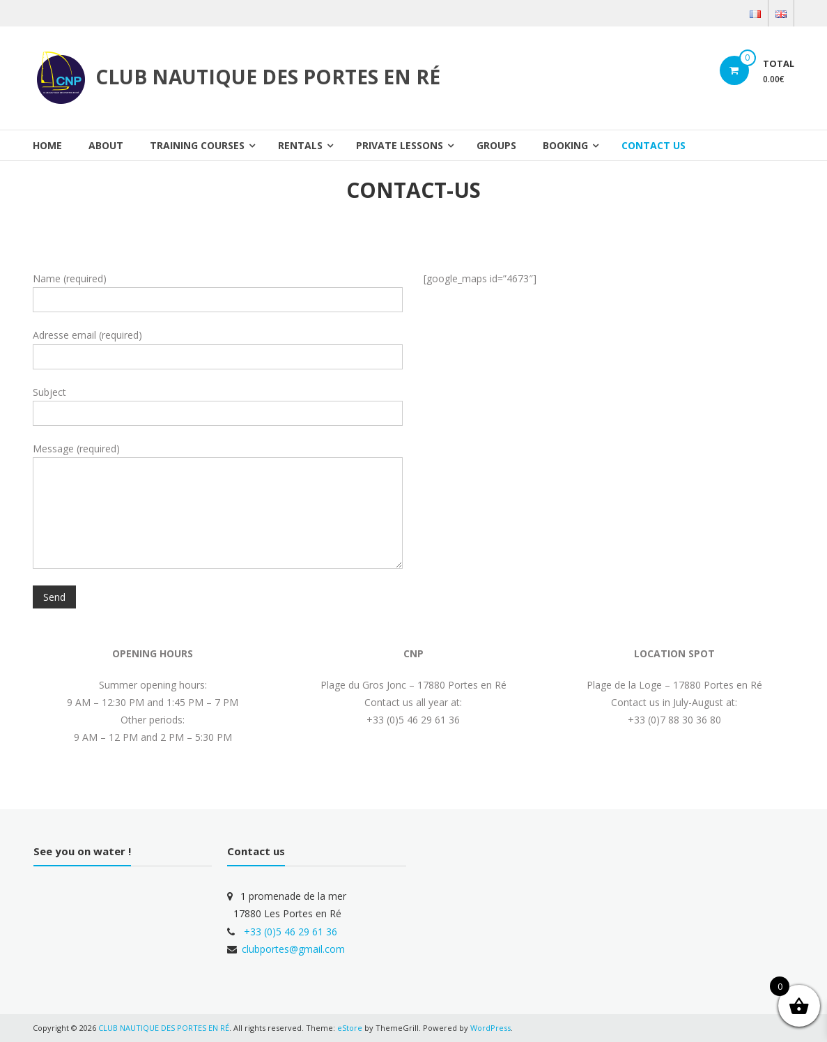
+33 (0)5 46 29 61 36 (290, 931)
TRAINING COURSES (197, 145)
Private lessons (399, 145)
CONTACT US (653, 145)
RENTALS (300, 145)
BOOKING (565, 145)
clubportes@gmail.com (293, 949)
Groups (496, 145)
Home (47, 145)
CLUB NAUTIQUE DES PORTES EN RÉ (267, 76)
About (105, 145)
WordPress (490, 1027)
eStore (349, 1027)
